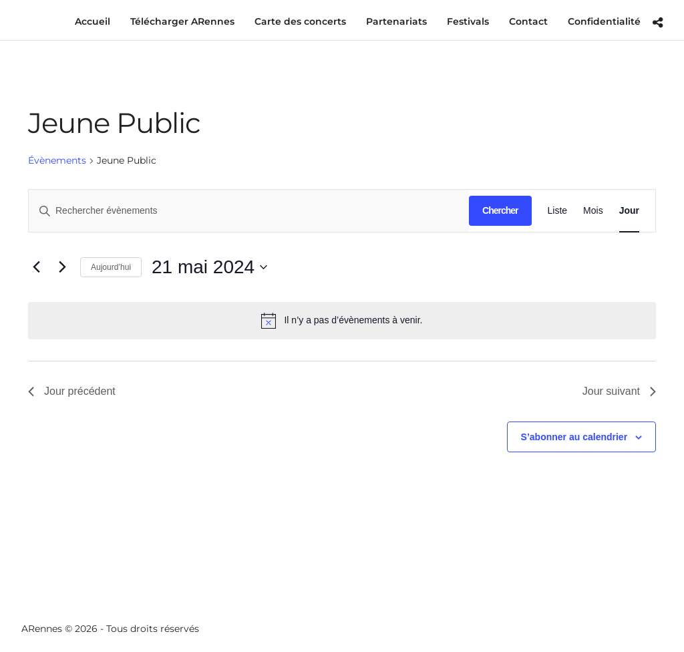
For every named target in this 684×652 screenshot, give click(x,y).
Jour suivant (619, 391)
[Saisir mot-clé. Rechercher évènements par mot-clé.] (249, 211)
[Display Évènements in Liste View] (558, 211)
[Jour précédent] (36, 267)
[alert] (342, 320)
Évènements (57, 160)
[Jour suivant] (62, 267)
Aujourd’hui (111, 267)
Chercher (500, 210)
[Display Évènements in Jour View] (629, 211)
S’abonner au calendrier (574, 437)
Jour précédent (72, 391)
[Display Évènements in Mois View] (593, 211)
